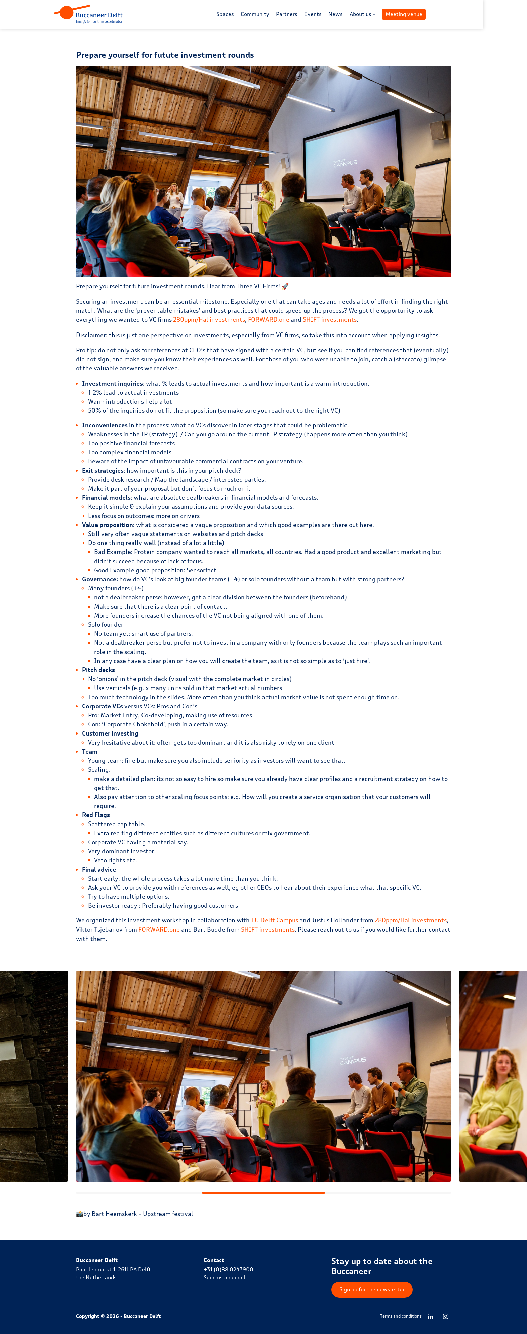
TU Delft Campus (274, 920)
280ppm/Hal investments (209, 320)
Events (334, 14)
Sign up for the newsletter (372, 1288)
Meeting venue (425, 14)
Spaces (247, 14)
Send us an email (224, 1276)
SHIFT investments (330, 320)
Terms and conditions (401, 1315)
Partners (308, 14)
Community (276, 14)
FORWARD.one (269, 320)
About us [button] (382, 14)
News (357, 14)
